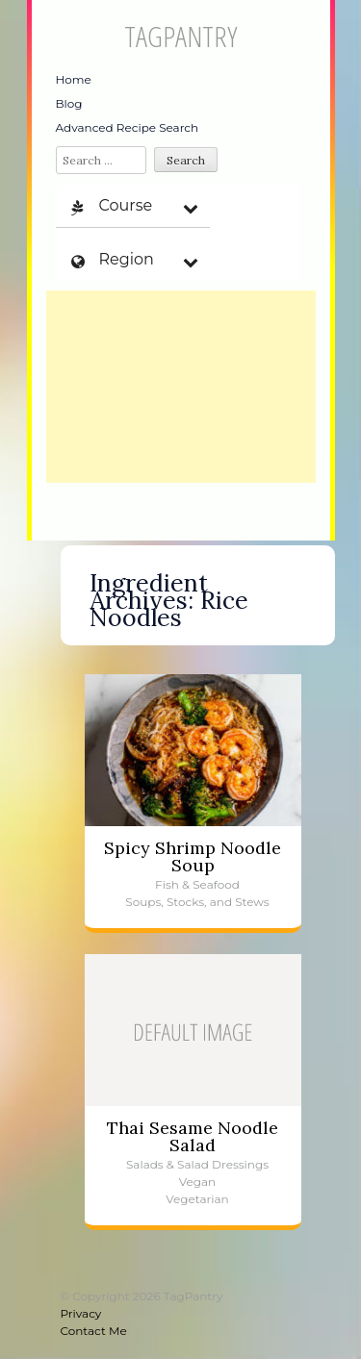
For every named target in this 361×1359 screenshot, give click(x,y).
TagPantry (180, 36)
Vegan (197, 1181)
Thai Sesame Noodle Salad (192, 1136)
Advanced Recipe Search (127, 127)
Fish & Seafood (197, 884)
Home (73, 79)
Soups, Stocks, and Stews (197, 901)
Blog (69, 103)
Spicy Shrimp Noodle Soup (192, 856)
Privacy (81, 1313)
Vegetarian (197, 1199)
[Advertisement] (181, 386)
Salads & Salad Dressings (197, 1164)
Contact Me (94, 1330)
